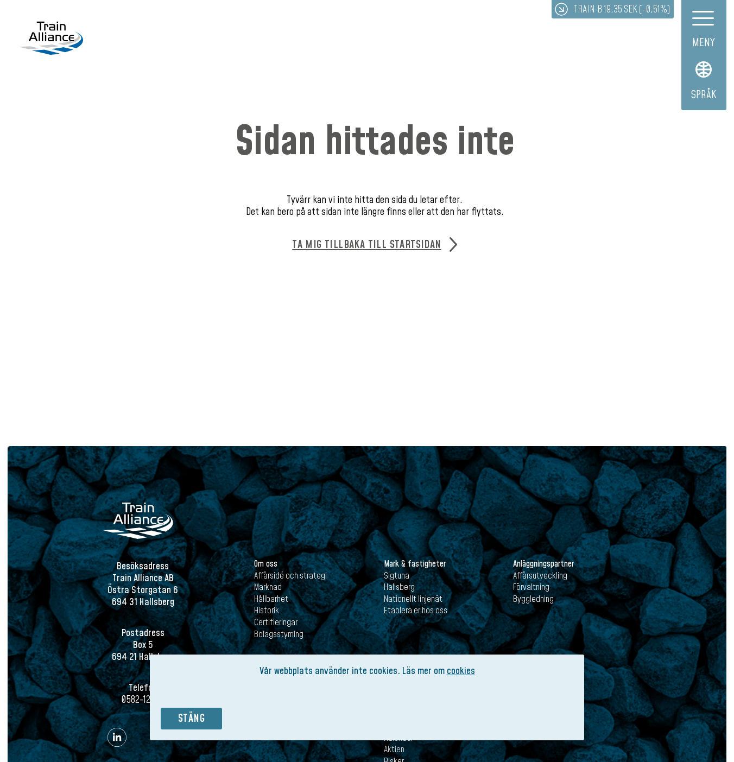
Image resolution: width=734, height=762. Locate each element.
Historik (266, 611)
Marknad (268, 587)
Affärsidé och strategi (290, 576)
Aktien (394, 749)
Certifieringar (276, 622)
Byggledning (533, 599)
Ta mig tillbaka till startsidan (366, 244)
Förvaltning (531, 587)
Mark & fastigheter (415, 564)
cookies (461, 671)
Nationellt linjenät (413, 599)
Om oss (265, 564)
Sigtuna (396, 576)
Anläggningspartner (543, 564)
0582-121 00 (143, 700)
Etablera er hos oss (415, 611)
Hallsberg (399, 587)
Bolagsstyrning (278, 634)
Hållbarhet (271, 599)
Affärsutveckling (540, 576)
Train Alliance (50, 39)
